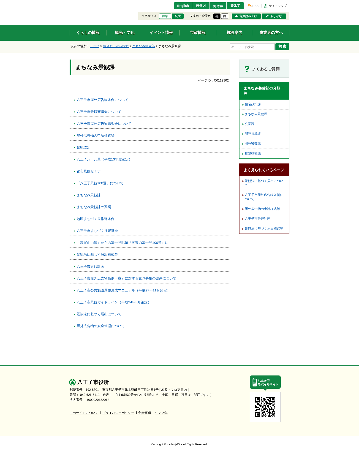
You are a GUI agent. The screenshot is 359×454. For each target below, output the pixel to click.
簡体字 (217, 6)
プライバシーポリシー (118, 412)
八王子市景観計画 (90, 266)
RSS (255, 6)
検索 (283, 46)
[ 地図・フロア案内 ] (174, 389)
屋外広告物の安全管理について (101, 326)
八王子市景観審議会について (99, 111)
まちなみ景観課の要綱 (94, 207)
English (180, 6)
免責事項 (144, 412)
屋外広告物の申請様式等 (95, 135)
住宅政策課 (253, 104)
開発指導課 (253, 133)
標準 (165, 16)
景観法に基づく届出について (99, 314)
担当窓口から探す (116, 46)
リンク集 (161, 412)
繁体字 (235, 6)
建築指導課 (253, 153)
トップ (94, 46)
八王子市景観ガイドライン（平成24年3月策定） (114, 302)
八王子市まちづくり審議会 (97, 230)
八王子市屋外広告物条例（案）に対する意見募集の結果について (126, 278)
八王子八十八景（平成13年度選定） (104, 159)
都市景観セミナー (90, 171)
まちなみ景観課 (89, 195)
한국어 (198, 6)
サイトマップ (278, 6)
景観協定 (83, 147)
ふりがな (276, 16)
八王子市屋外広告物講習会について (104, 123)
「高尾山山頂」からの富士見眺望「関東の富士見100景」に (122, 242)
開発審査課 (253, 143)
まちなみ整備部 (143, 46)
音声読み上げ (248, 16)
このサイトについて (84, 412)
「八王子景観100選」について (100, 183)
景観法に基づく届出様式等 (97, 254)
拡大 (178, 16)
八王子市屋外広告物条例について (102, 99)
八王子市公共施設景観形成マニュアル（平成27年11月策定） (123, 290)
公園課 (249, 123)
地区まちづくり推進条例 (95, 218)
